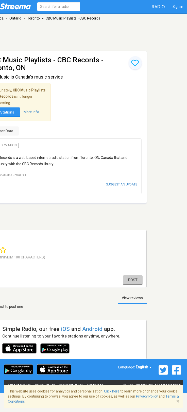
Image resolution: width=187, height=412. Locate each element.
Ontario (15, 18)
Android (92, 329)
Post (133, 280)
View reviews (132, 298)
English (143, 367)
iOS (65, 329)
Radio (158, 6)
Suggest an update (121, 184)
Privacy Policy (147, 396)
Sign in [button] (178, 7)
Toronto (33, 18)
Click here (112, 391)
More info (31, 112)
